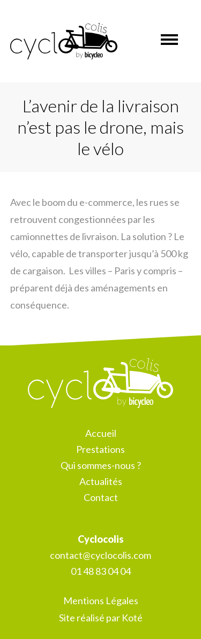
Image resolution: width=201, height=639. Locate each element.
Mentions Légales (100, 600)
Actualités (100, 481)
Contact (101, 497)
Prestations (100, 449)
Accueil (100, 433)
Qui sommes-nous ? (101, 465)
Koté (132, 617)
